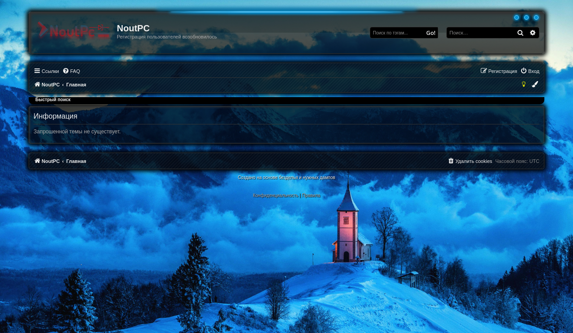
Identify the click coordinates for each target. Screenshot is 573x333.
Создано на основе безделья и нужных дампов (286, 177)
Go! (431, 33)
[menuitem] (71, 71)
